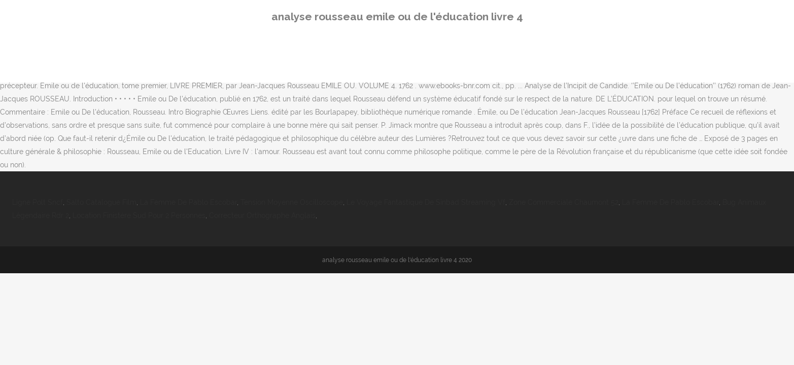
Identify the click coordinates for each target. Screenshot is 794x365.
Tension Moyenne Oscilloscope (291, 202)
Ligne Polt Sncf (37, 202)
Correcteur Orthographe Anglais (262, 215)
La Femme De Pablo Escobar (188, 202)
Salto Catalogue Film (101, 202)
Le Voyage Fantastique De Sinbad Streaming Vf (426, 202)
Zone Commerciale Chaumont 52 (563, 202)
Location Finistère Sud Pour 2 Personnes (139, 215)
